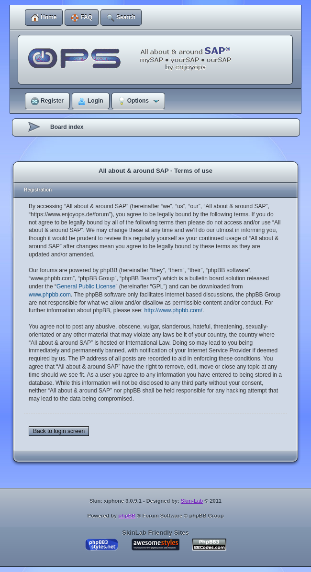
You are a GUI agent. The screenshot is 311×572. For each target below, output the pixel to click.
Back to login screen (59, 431)
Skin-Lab (192, 501)
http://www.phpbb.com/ (173, 310)
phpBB (126, 516)
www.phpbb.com (50, 294)
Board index (66, 127)
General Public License (85, 286)
